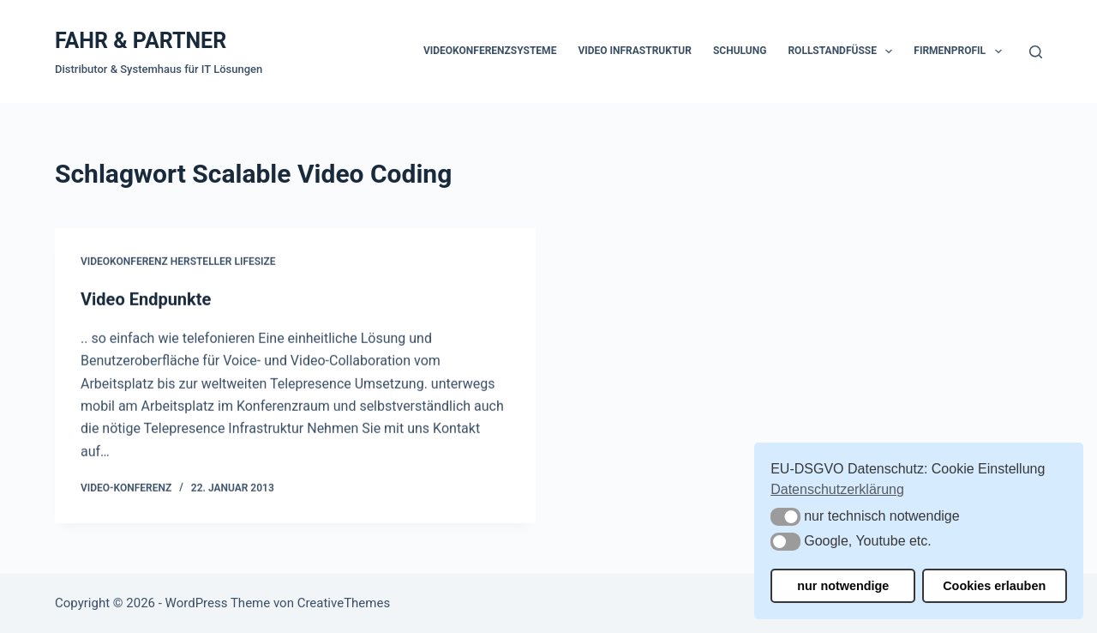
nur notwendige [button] (843, 586)
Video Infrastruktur (635, 51)
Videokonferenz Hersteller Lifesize (178, 262)
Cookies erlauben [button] (994, 586)
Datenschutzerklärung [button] (837, 489)
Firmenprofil (961, 51)
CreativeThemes (344, 603)
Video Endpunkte (146, 299)
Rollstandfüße (843, 51)
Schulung (739, 51)
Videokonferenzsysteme (489, 51)
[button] (785, 517)
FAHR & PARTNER (140, 40)
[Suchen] (1035, 51)
